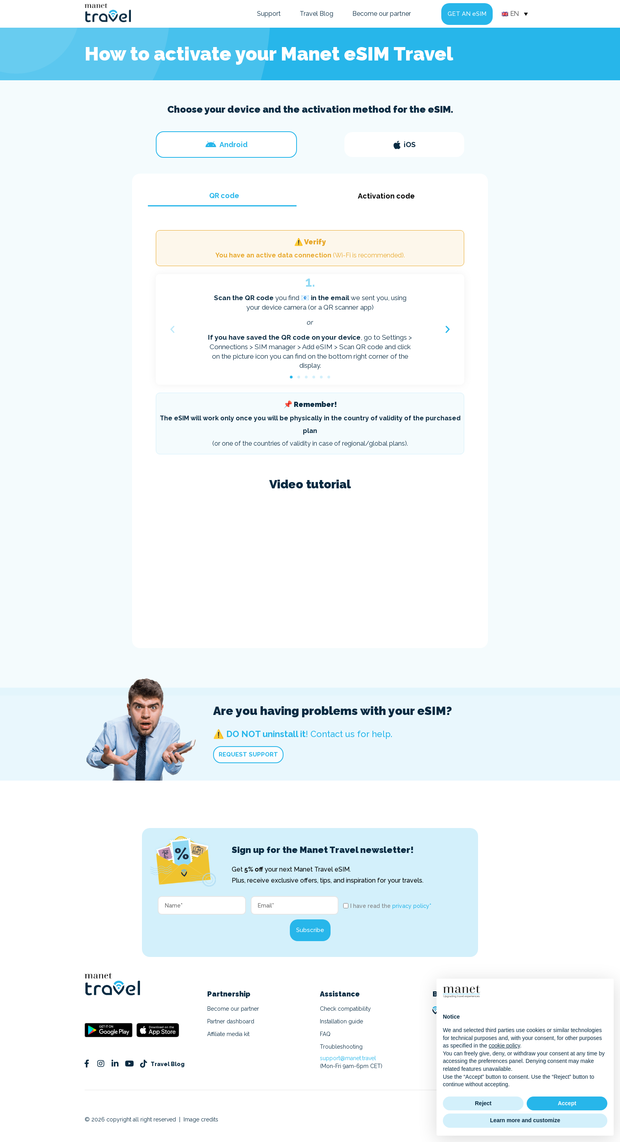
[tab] (226, 144)
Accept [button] (567, 1103)
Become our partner (381, 13)
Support (269, 13)
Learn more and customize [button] (525, 1120)
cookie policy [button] (504, 1045)
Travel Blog (316, 13)
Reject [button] (483, 1103)
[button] (172, 329)
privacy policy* (411, 906)
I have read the (390, 906)
